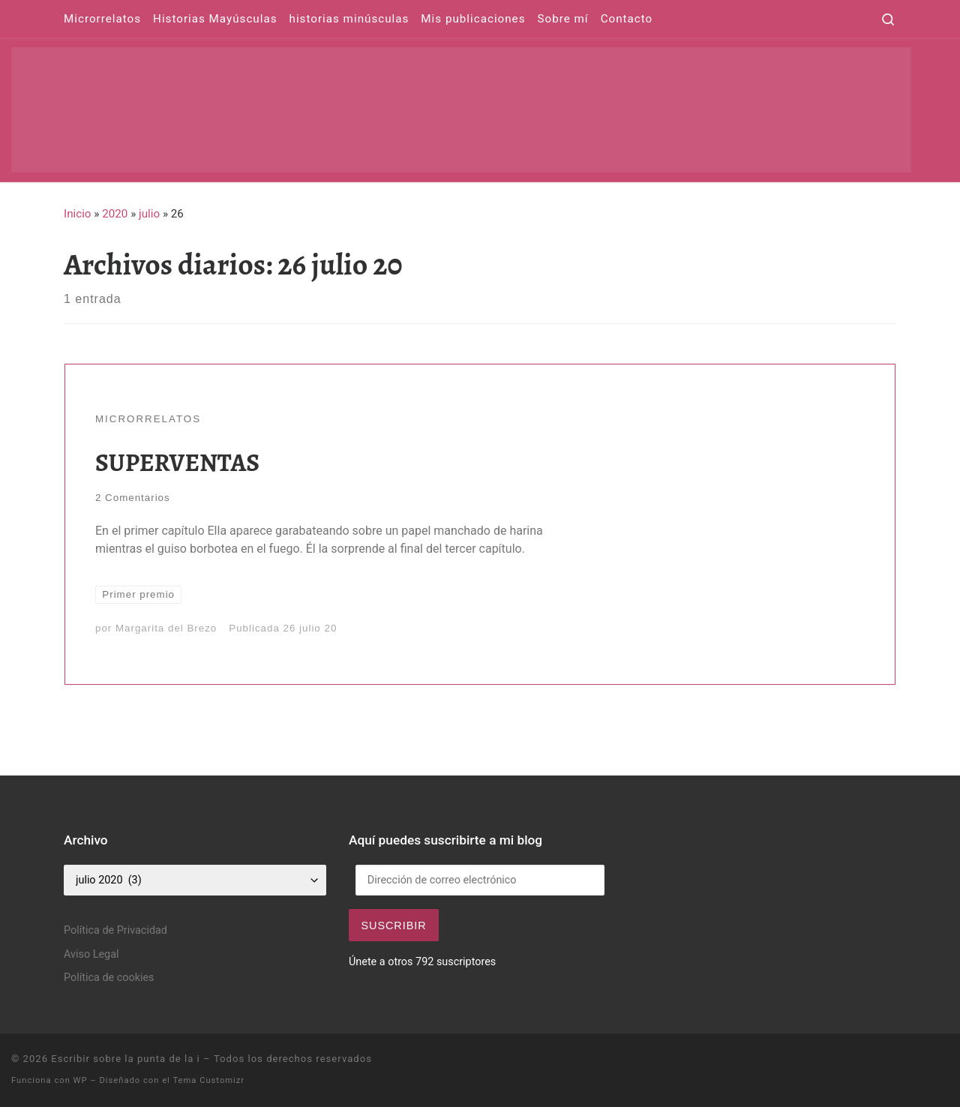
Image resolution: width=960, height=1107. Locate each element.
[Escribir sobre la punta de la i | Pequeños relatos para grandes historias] (461, 106)
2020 (115, 213)
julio (149, 213)
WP (81, 1080)
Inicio (78, 213)
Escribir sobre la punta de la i (125, 1058)
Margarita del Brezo (166, 628)
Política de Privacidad (115, 930)
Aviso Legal (91, 954)
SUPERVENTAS (177, 462)
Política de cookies (109, 977)
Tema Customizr (208, 1080)
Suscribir (393, 926)
